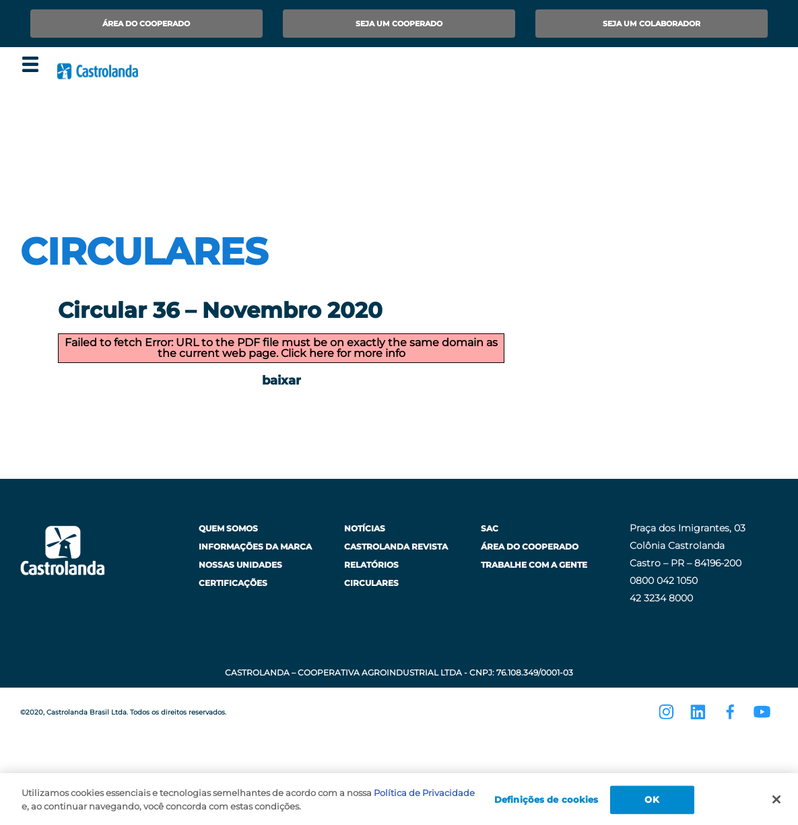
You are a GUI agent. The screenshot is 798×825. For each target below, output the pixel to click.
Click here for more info (343, 353)
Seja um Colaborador (651, 23)
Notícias (364, 528)
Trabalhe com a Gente (534, 565)
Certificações (233, 583)
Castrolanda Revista (396, 546)
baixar (281, 380)
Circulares (371, 583)
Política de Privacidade (424, 797)
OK (651, 803)
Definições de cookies (546, 803)
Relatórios (371, 565)
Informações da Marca (255, 546)
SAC (489, 528)
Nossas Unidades (240, 565)
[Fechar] (776, 804)
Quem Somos (228, 528)
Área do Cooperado (146, 23)
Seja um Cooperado (399, 23)
